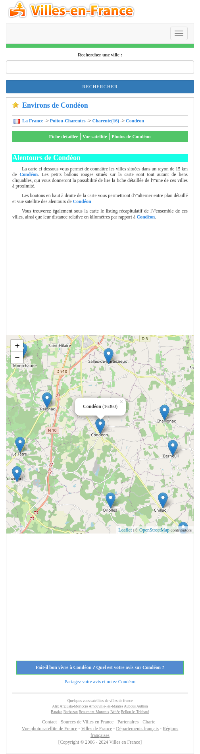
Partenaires (127, 722)
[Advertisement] (106, 279)
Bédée (115, 712)
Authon (142, 706)
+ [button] (17, 345)
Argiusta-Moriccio (74, 706)
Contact (49, 722)
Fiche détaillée (63, 136)
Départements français (137, 728)
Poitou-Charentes (68, 121)
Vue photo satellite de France (49, 728)
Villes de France (96, 728)
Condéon (135, 121)
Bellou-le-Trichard (135, 712)
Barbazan (70, 712)
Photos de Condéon (131, 136)
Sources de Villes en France (87, 722)
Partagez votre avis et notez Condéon (100, 681)
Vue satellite (95, 136)
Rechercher (99, 86)
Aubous (130, 706)
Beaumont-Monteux (94, 712)
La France (32, 121)
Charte (148, 722)
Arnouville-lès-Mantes (105, 706)
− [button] (17, 357)
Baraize (56, 712)
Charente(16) (105, 121)
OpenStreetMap (154, 530)
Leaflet (125, 530)
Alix (55, 706)
